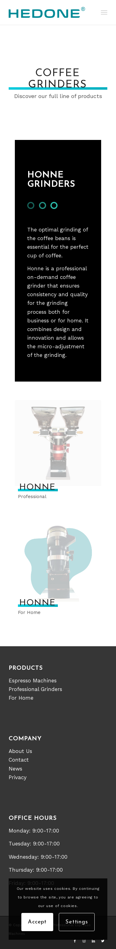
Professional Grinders (35, 689)
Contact (19, 760)
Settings (76, 922)
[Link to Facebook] (74, 941)
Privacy (18, 777)
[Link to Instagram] (84, 941)
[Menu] (104, 12)
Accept (37, 922)
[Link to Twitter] (102, 941)
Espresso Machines (33, 680)
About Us (20, 751)
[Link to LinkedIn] (93, 941)
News (15, 769)
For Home (21, 698)
